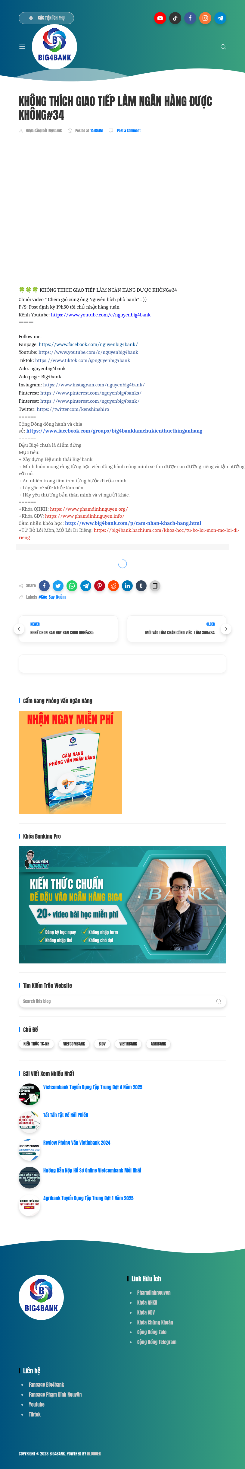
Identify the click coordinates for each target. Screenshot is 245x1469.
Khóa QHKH (147, 1302)
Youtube (37, 1404)
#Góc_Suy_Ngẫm (52, 597)
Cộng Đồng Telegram (156, 1342)
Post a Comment (128, 130)
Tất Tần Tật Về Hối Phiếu (65, 1114)
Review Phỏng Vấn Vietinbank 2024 (76, 1142)
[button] (44, 585)
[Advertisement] (128, 156)
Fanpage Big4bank (46, 1384)
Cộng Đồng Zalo (151, 1332)
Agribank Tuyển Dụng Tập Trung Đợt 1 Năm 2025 (88, 1198)
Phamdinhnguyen (154, 1292)
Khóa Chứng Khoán (155, 1322)
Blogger (94, 1454)
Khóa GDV (146, 1312)
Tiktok (35, 1414)
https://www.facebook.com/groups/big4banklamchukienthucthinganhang (114, 431)
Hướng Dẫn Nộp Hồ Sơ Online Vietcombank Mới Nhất (92, 1170)
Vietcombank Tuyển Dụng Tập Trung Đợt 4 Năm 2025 (92, 1087)
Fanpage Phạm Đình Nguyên (55, 1394)
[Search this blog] (122, 1001)
